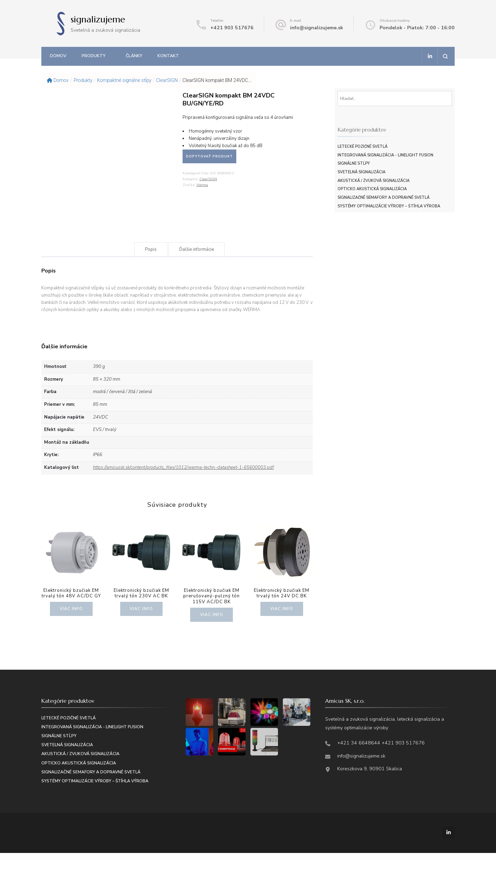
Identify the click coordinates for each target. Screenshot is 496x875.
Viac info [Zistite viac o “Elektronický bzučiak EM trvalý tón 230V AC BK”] (141, 630)
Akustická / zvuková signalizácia (374, 180)
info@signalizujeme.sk (316, 27)
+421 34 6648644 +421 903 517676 (381, 764)
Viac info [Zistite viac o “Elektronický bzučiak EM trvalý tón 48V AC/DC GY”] (71, 630)
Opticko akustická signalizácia (372, 189)
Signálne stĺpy (354, 163)
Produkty (93, 56)
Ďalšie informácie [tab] (196, 271)
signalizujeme (98, 19)
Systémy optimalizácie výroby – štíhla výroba (389, 206)
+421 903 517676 (232, 27)
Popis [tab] (151, 271)
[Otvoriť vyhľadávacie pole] (445, 56)
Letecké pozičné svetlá (363, 146)
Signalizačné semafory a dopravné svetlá (384, 197)
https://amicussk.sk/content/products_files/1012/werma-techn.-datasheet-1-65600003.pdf (183, 489)
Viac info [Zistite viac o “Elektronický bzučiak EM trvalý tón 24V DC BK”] (281, 630)
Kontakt (168, 56)
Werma (202, 184)
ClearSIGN (208, 179)
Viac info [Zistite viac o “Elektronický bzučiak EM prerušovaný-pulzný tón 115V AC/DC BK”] (211, 636)
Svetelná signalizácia (361, 172)
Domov (58, 56)
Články (134, 56)
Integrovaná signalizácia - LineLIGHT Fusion (385, 155)
